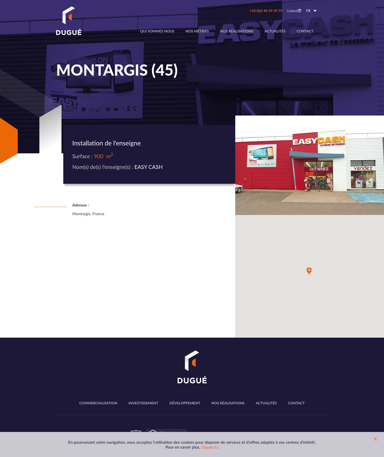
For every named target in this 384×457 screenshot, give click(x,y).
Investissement (143, 403)
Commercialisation (98, 403)
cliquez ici (209, 446)
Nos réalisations (236, 31)
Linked (294, 10)
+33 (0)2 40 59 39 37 (265, 10)
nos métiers (197, 31)
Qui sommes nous (157, 31)
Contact (304, 31)
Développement (184, 403)
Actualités (275, 31)
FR (308, 10)
